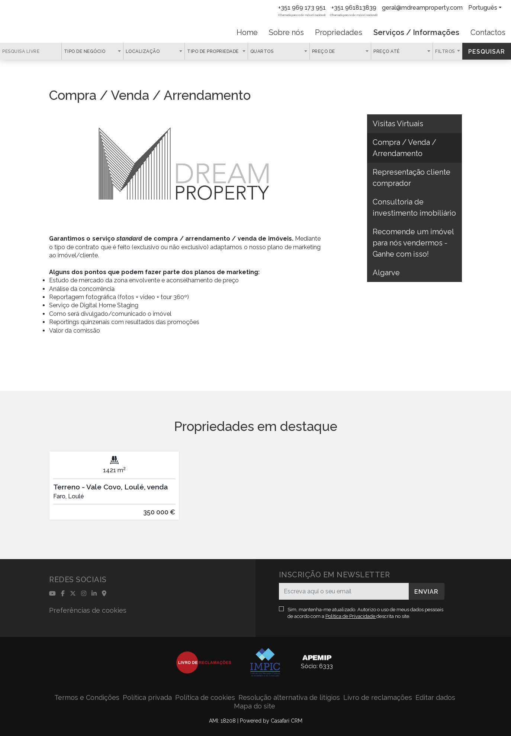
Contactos (487, 32)
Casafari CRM (286, 721)
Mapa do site (254, 706)
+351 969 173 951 (302, 7)
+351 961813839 (353, 7)
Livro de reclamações (377, 697)
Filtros (445, 51)
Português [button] (482, 7)
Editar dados (435, 697)
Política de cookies (205, 697)
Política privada (147, 697)
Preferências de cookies (87, 610)
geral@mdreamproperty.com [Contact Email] (422, 7)
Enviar (426, 591)
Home (247, 32)
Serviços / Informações (416, 32)
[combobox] (92, 51)
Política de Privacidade (350, 616)
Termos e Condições (86, 697)
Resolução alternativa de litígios (289, 697)
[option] (114, 491)
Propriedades (338, 32)
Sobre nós (286, 32)
